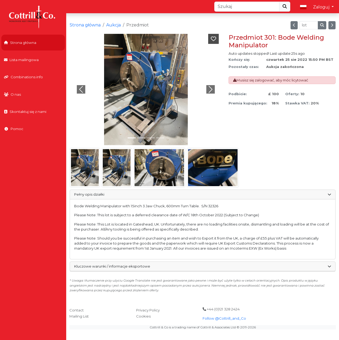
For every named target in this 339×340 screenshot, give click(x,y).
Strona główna (20, 42)
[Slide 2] (151, 138)
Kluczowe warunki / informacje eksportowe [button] (202, 266)
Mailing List (79, 316)
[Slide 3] (160, 138)
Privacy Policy (148, 310)
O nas (12, 94)
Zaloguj (322, 7)
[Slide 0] (132, 138)
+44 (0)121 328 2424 (221, 309)
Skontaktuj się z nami (25, 111)
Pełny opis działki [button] (202, 194)
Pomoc (13, 129)
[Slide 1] (141, 138)
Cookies (143, 316)
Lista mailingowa (21, 60)
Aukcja (113, 24)
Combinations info (23, 77)
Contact (76, 310)
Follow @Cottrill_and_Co (224, 318)
